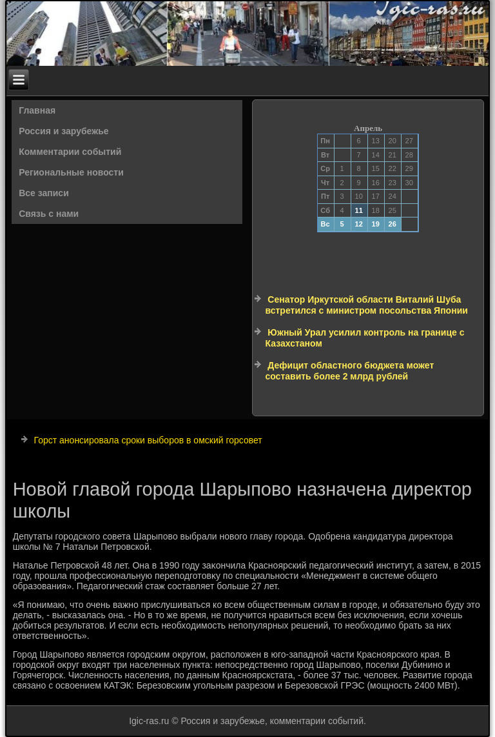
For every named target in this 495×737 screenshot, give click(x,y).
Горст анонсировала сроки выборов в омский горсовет (148, 440)
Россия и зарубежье (63, 131)
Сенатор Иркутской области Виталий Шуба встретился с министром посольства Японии (366, 305)
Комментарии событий (70, 151)
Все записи (44, 193)
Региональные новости (71, 172)
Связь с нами (49, 213)
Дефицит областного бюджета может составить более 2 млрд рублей (349, 371)
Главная (37, 110)
